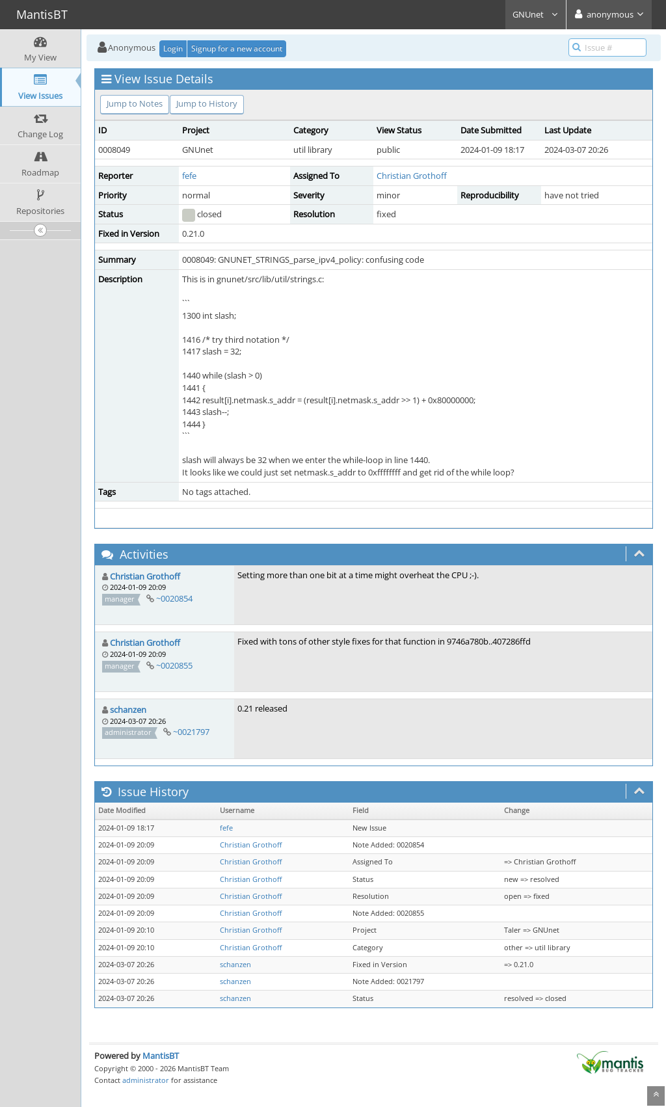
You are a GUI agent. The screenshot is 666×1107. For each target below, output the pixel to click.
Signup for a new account (236, 48)
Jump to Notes (135, 103)
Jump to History (206, 103)
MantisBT (160, 1055)
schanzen (128, 709)
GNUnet (536, 14)
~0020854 (174, 598)
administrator (145, 1080)
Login (173, 48)
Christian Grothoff (412, 175)
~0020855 (174, 665)
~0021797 (191, 732)
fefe (189, 175)
